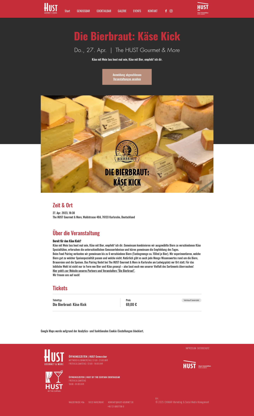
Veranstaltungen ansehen (127, 79)
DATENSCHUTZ (203, 348)
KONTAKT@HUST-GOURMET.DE (121, 402)
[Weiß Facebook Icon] (166, 11)
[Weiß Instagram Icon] (171, 11)
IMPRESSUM (191, 348)
